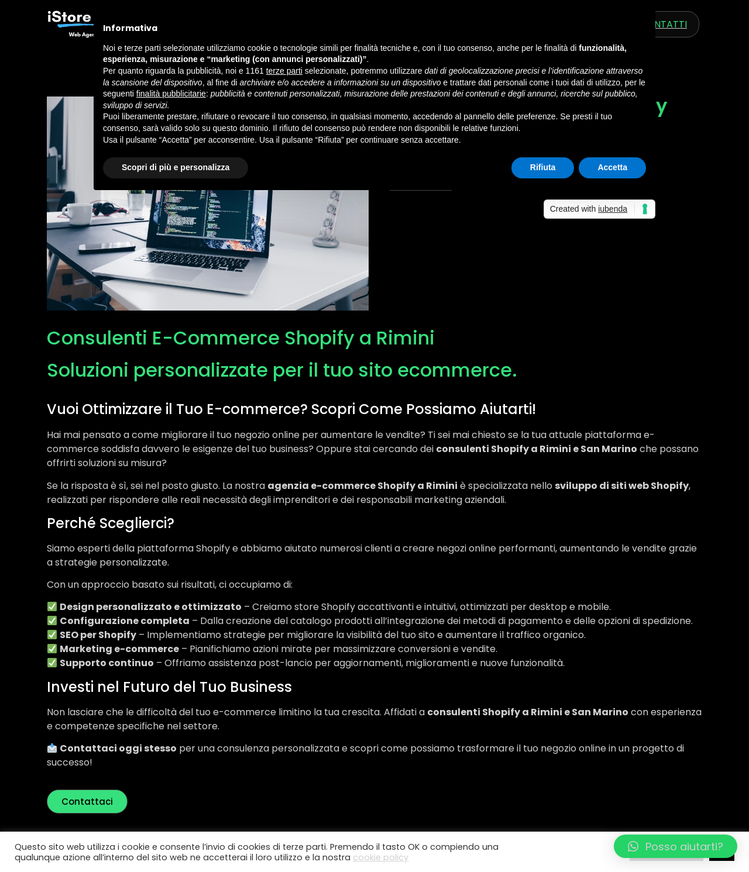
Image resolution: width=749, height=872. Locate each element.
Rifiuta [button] (543, 167)
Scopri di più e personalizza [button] (175, 167)
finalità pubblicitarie (171, 93)
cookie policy (380, 857)
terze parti (284, 70)
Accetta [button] (612, 167)
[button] (675, 846)
